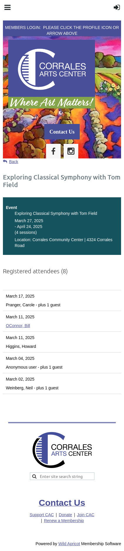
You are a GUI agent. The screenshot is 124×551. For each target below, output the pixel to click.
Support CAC (42, 514)
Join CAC (85, 514)
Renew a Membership (64, 520)
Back (13, 161)
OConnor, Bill (18, 325)
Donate (65, 514)
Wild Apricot (69, 543)
